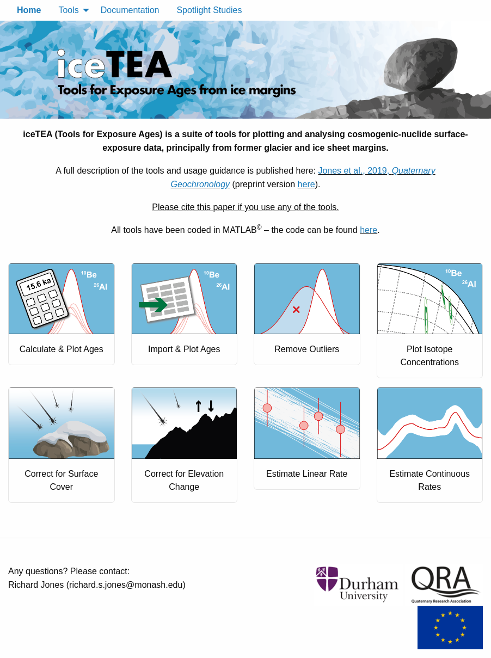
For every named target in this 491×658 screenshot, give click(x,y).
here (306, 184)
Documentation (130, 10)
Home (29, 10)
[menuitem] (29, 10)
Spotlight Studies (209, 10)
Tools (68, 10)
